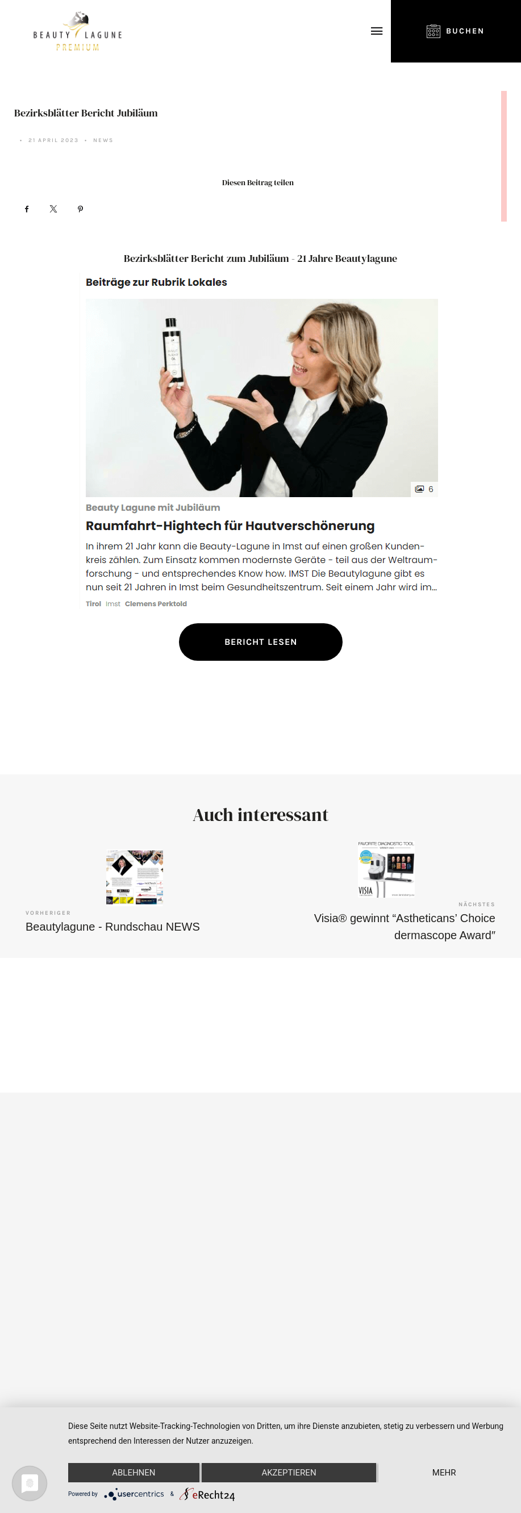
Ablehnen (133, 1473)
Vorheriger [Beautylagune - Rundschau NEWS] (48, 913)
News (103, 140)
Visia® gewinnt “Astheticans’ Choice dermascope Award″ (404, 926)
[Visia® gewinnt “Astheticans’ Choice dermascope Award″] (386, 869)
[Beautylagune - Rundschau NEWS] (134, 878)
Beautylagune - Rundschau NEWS (113, 926)
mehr (444, 1473)
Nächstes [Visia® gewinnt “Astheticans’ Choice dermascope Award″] (477, 904)
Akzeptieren (288, 1473)
